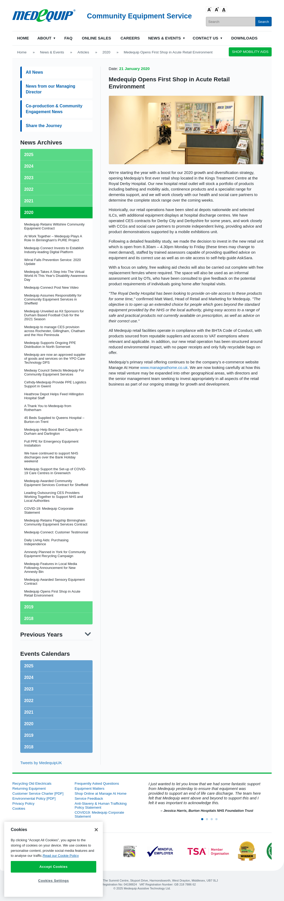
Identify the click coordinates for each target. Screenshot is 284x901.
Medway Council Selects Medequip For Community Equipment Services (54, 372)
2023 (28, 689)
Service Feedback (89, 798)
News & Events (164, 38)
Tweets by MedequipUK (41, 762)
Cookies (18, 808)
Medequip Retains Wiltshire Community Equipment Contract (54, 226)
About (44, 38)
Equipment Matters (89, 788)
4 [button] (218, 820)
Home (23, 38)
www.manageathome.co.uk (163, 367)
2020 (106, 52)
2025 (28, 666)
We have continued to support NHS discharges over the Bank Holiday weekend (51, 457)
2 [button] (208, 820)
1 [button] (203, 820)
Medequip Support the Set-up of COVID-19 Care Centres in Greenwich (55, 471)
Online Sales (96, 38)
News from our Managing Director (50, 89)
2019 (28, 735)
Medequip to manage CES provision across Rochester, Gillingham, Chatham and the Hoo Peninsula (54, 331)
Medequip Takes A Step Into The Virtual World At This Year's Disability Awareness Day (55, 276)
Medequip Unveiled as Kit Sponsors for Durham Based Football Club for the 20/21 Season (54, 315)
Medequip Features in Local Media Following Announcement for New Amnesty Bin (50, 568)
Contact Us (205, 38)
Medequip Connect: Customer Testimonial (56, 532)
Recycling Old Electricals (32, 783)
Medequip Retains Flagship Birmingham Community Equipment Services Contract (55, 522)
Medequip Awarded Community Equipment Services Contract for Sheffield (56, 483)
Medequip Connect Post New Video (51, 287)
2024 (28, 677)
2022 (28, 700)
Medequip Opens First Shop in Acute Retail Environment (52, 593)
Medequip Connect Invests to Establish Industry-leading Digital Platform (54, 250)
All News (34, 72)
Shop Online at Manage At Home (100, 793)
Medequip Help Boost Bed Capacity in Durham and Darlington (53, 432)
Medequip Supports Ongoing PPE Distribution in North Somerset (50, 345)
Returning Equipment (29, 788)
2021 (28, 712)
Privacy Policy (23, 803)
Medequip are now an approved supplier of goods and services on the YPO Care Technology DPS (55, 358)
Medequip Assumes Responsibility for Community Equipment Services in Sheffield (53, 299)
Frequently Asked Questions (97, 783)
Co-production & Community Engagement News (54, 109)
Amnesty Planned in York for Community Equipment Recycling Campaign (55, 554)
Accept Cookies (53, 867)
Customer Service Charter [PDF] (37, 793)
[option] (204, 797)
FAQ (68, 38)
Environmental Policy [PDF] (33, 798)
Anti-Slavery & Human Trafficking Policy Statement (101, 805)
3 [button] (213, 820)
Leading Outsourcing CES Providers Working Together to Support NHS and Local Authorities (53, 497)
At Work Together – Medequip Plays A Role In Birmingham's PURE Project (53, 238)
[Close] (96, 829)
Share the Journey (44, 125)
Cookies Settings (53, 881)
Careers (130, 38)
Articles (83, 52)
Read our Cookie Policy (61, 856)
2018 (28, 747)
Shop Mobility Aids (250, 52)
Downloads (244, 38)
